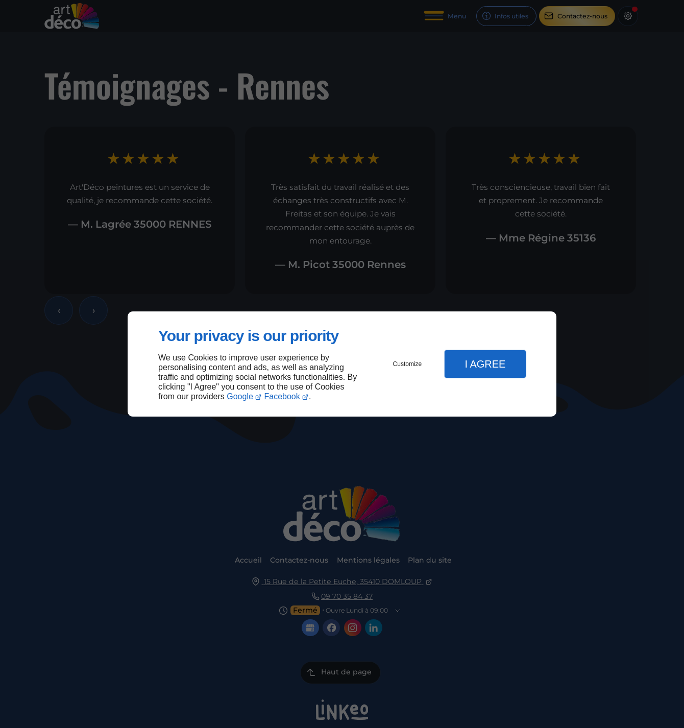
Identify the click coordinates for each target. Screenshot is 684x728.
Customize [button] (407, 364)
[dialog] (342, 364)
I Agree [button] (485, 364)
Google (240, 396)
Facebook (282, 396)
